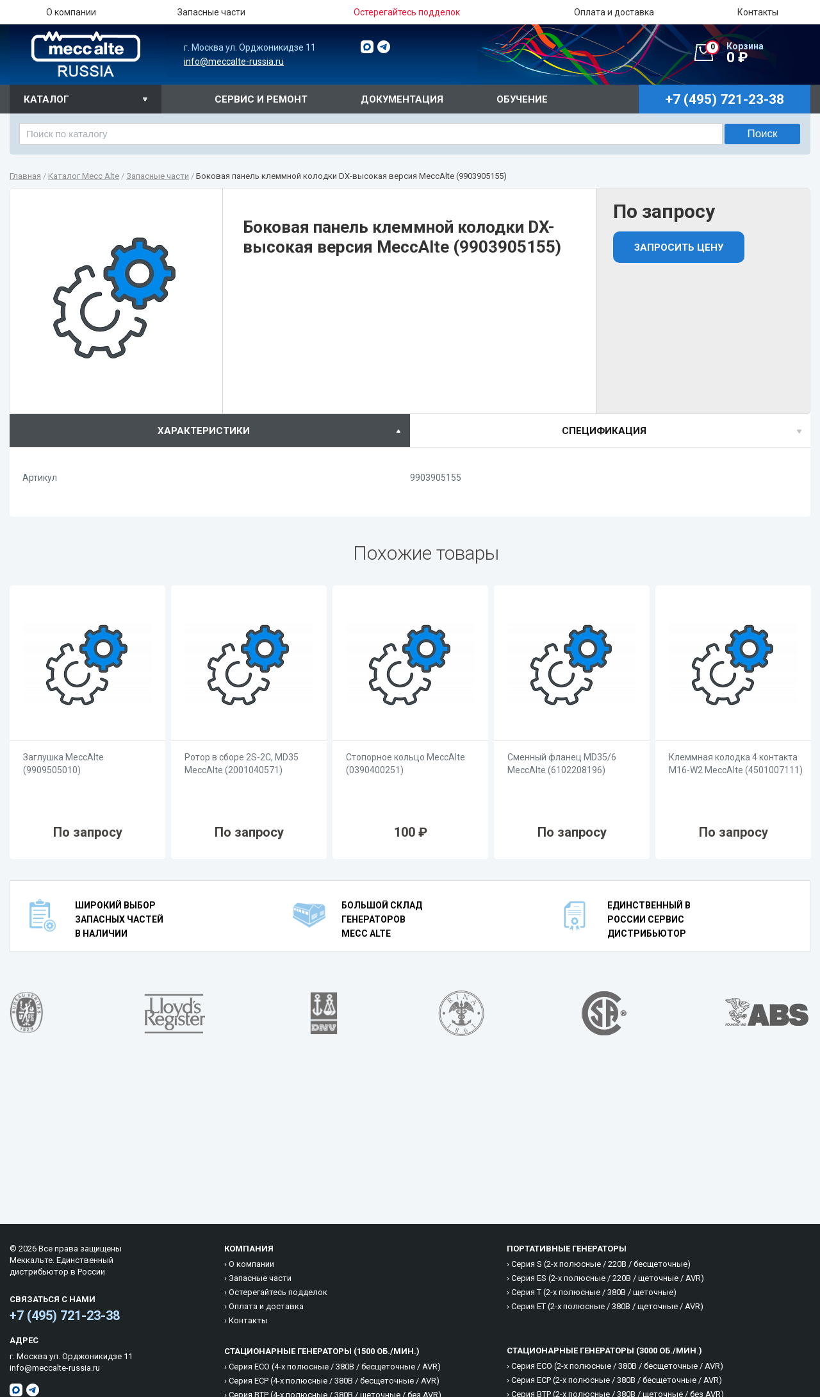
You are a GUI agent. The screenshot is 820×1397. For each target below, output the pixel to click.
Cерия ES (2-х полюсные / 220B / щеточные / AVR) (607, 1278)
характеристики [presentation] (204, 431)
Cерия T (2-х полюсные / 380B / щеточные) (593, 1292)
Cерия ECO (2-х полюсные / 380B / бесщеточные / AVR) (617, 1366)
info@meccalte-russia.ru (234, 61)
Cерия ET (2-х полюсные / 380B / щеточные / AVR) (607, 1306)
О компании (71, 12)
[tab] (210, 430)
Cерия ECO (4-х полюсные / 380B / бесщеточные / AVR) (335, 1366)
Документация (402, 99)
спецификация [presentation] (604, 431)
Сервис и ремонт (261, 99)
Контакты (757, 12)
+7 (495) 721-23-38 (65, 1315)
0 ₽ (757, 53)
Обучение (522, 99)
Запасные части (211, 12)
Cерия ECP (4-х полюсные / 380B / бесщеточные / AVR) (334, 1380)
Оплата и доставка (614, 12)
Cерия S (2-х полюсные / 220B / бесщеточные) (601, 1264)
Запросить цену (678, 247)
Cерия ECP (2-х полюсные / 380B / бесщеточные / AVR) (616, 1380)
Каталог (46, 99)
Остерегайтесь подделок (278, 1292)
